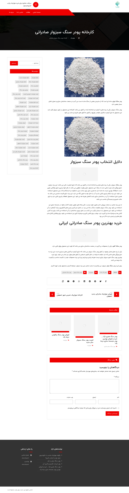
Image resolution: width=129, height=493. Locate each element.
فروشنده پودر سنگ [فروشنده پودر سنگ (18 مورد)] (22, 131)
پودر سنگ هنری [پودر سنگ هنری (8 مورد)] (34, 164)
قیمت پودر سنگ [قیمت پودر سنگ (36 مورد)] (34, 156)
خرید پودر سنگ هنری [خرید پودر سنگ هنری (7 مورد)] (23, 114)
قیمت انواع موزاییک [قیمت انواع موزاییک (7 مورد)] (19, 139)
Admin (115, 272)
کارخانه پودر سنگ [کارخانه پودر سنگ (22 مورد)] (34, 168)
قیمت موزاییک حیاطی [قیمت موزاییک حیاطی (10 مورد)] (33, 151)
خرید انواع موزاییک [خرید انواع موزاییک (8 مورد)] (33, 102)
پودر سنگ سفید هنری (109, 346)
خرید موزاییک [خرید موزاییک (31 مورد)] (23, 102)
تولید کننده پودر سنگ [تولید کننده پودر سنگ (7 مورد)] (20, 98)
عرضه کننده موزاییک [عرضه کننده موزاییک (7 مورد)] (33, 123)
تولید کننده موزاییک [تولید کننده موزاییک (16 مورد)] (33, 98)
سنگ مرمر (110, 266)
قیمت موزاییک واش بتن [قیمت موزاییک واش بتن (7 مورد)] (19, 151)
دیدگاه (116, 377)
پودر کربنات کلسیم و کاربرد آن (51, 464)
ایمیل (94, 397)
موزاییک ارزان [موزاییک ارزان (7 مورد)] (24, 156)
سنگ (117, 185)
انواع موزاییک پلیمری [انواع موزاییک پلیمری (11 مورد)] (21, 82)
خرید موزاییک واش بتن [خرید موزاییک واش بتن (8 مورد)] (32, 110)
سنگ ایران (116, 101)
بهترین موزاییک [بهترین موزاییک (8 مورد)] (34, 90)
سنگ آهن (116, 246)
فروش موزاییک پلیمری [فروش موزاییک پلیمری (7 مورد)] (19, 127)
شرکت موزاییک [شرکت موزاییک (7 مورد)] (34, 119)
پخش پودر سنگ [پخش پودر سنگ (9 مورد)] (34, 160)
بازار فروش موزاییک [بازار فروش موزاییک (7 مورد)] (23, 86)
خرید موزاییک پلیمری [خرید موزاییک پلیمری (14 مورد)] (19, 110)
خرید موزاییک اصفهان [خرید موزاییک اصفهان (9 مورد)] (21, 106)
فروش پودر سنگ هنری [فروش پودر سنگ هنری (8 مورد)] (32, 139)
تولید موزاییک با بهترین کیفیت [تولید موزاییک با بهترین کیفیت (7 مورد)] (30, 94)
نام (118, 397)
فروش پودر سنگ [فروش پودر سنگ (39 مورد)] (22, 135)
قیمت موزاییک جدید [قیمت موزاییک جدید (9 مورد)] (33, 147)
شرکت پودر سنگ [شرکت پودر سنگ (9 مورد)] (24, 119)
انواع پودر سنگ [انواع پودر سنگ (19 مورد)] (34, 86)
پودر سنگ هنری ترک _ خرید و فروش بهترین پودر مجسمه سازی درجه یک (49, 468)
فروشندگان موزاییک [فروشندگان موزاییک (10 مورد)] (33, 135)
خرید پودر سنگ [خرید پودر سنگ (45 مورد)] (34, 114)
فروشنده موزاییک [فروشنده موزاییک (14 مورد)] (34, 131)
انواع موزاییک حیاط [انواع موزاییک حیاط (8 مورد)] (33, 82)
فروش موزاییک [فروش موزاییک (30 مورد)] (21, 123)
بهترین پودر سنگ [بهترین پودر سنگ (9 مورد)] (24, 90)
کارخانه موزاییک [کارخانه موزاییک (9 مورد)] (24, 164)
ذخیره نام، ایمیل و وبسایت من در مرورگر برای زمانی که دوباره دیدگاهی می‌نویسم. (92, 408)
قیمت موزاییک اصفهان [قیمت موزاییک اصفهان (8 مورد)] (22, 143)
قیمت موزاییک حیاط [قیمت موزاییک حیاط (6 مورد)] (20, 147)
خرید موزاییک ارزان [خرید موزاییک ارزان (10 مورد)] (33, 106)
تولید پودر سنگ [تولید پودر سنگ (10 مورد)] (16, 94)
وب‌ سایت (70, 397)
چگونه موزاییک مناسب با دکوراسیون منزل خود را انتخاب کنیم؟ (49, 456)
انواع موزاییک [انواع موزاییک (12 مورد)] (35, 77)
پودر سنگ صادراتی (66, 272)
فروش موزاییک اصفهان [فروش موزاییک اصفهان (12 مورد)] (32, 127)
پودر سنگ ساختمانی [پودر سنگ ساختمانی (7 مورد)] (22, 160)
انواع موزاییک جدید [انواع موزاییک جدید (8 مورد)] (24, 77)
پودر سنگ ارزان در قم (54, 461)
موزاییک (91, 272)
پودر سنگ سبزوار (78, 272)
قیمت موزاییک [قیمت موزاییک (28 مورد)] (34, 143)
